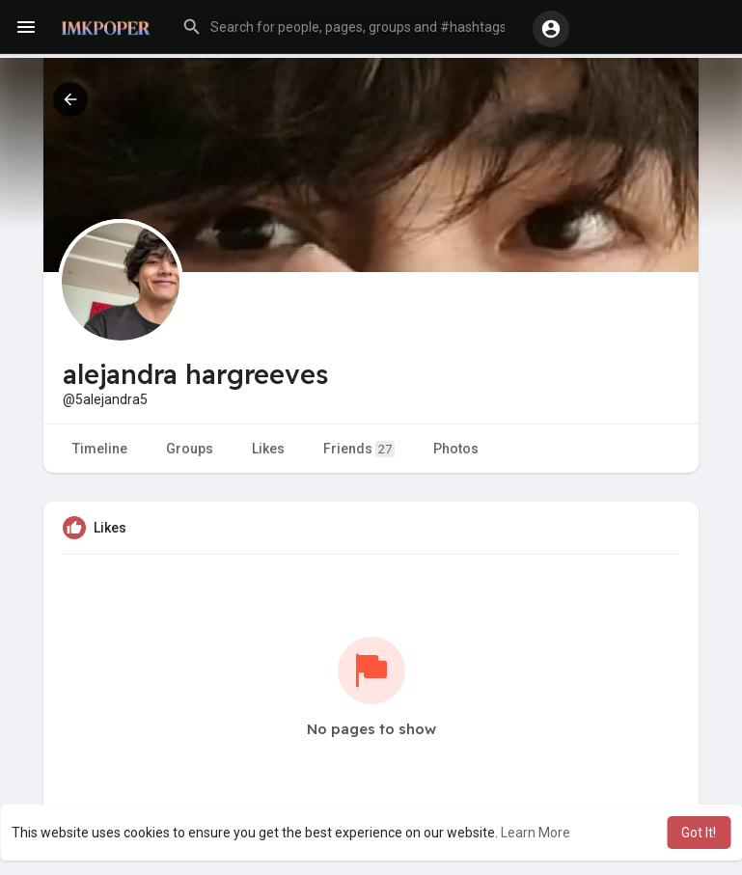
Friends (359, 449)
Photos (456, 448)
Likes (268, 448)
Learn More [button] (535, 832)
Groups (189, 448)
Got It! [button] (698, 832)
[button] (350, 27)
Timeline (99, 448)
